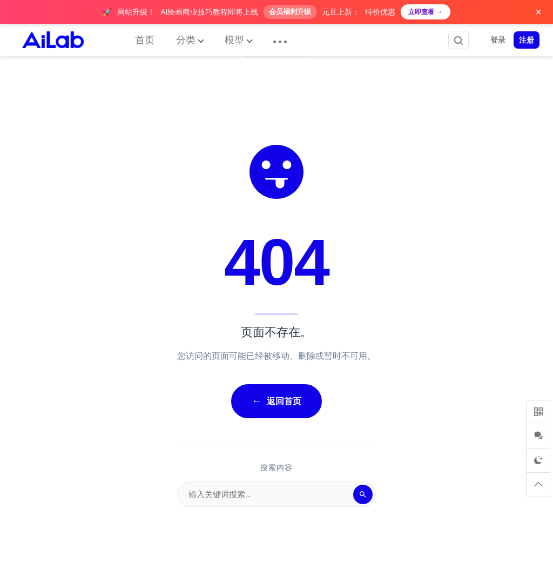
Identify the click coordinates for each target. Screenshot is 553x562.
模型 (234, 40)
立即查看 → (425, 12)
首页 (144, 40)
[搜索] (363, 494)
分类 (185, 40)
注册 (526, 40)
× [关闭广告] (538, 12)
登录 (497, 40)
